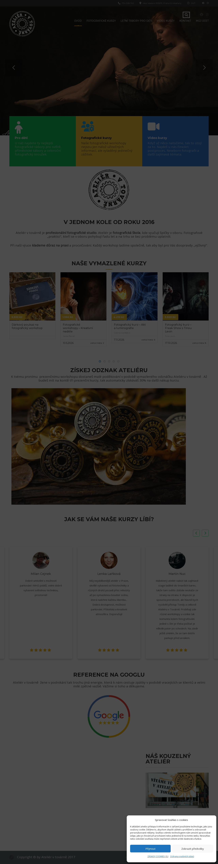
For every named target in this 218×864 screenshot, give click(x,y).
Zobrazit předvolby (192, 848)
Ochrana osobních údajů (182, 856)
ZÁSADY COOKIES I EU (157, 856)
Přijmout (150, 848)
